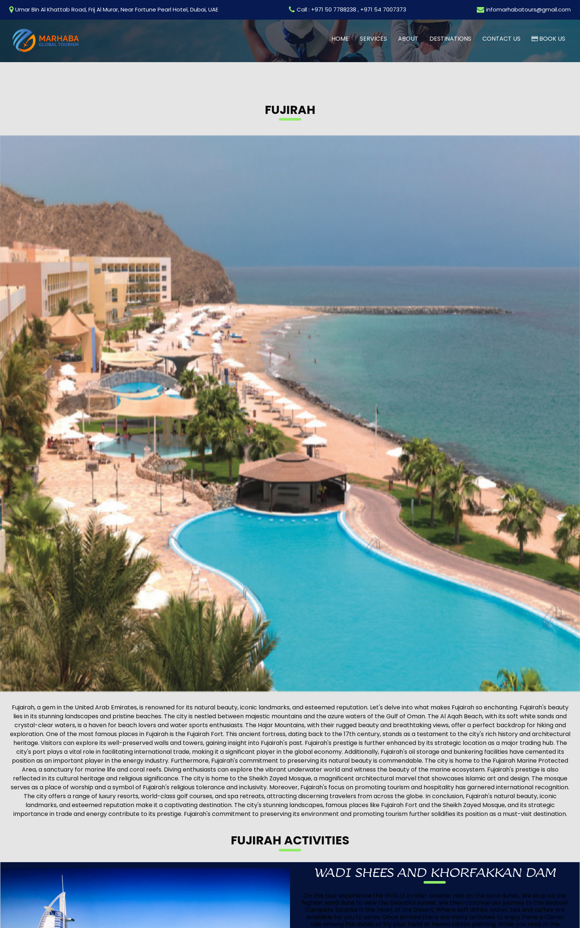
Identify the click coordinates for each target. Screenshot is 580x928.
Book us (548, 38)
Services (373, 38)
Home (342, 38)
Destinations (450, 38)
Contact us (501, 38)
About (408, 38)
